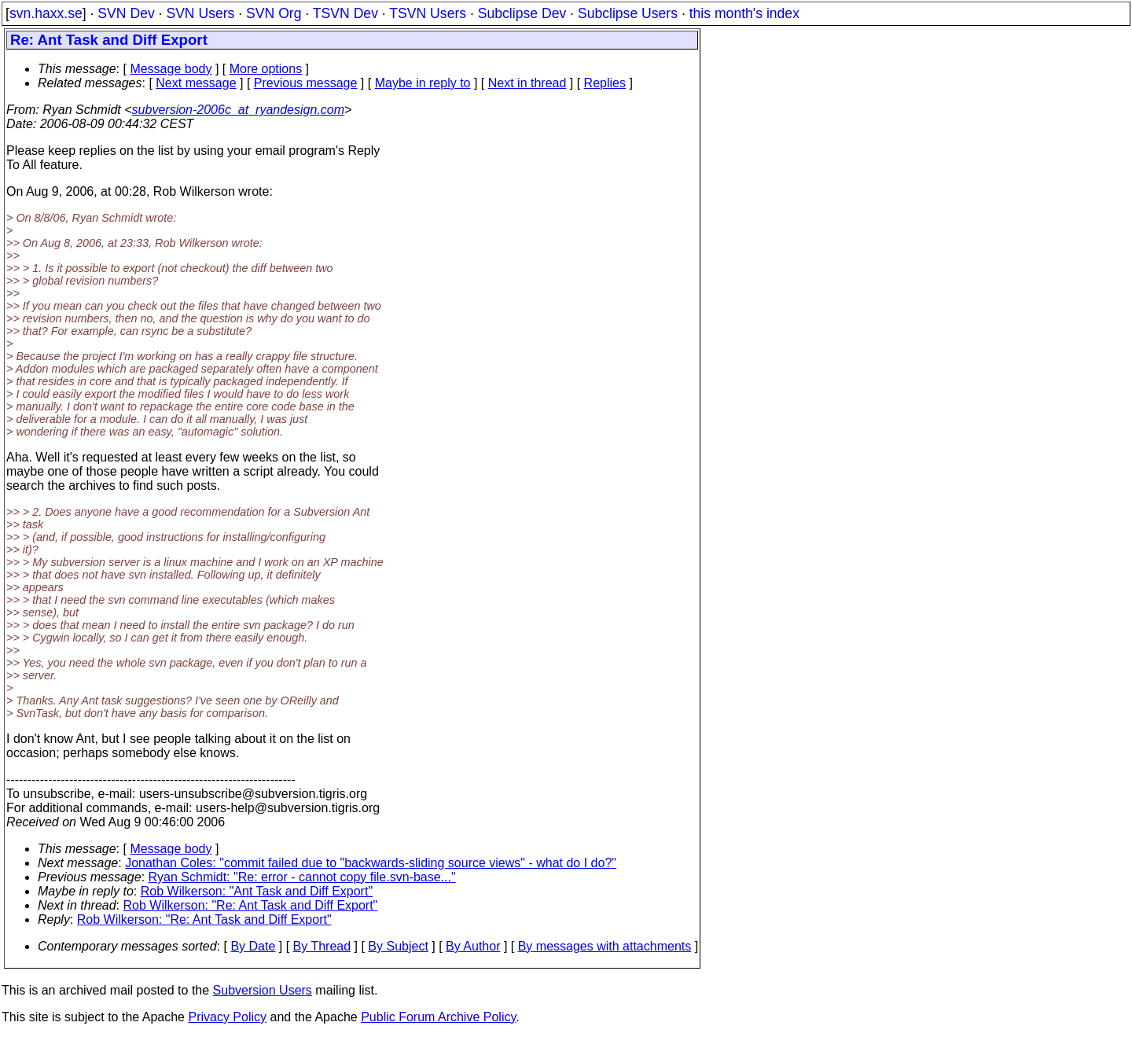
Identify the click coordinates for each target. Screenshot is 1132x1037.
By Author (473, 946)
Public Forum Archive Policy (438, 1017)
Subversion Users (262, 990)
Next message (196, 83)
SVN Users (200, 13)
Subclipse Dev (522, 13)
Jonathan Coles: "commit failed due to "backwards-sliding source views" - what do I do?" (370, 863)
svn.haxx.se (46, 13)
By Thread (322, 946)
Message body (170, 68)
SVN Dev (125, 13)
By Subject (398, 946)
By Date (252, 946)
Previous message (306, 83)
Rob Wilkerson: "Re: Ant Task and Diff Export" (250, 905)
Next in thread (527, 83)
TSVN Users (427, 13)
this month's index (744, 13)
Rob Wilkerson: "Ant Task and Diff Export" (257, 891)
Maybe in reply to (423, 83)
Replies (605, 83)
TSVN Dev (345, 13)
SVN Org (273, 13)
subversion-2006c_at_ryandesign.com (238, 109)
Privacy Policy (227, 1017)
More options (266, 68)
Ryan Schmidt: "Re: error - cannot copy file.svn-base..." (302, 877)
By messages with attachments (605, 946)
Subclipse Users (628, 13)
